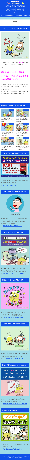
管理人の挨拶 (26, 15)
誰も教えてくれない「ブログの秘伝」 (14, 273)
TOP (2, 15)
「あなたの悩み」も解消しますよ (13, 358)
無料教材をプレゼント (9, 15)
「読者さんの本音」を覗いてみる (13, 317)
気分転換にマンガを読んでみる (12, 449)
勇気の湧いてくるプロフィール (12, 226)
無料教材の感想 (19, 15)
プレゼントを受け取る (9, 185)
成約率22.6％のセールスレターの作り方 (15, 404)
